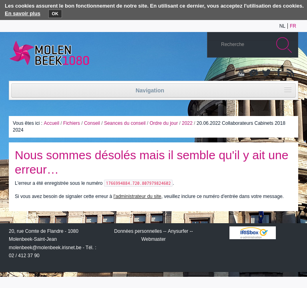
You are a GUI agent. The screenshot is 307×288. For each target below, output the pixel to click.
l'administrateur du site (137, 196)
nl (282, 26)
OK (55, 13)
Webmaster (153, 239)
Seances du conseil (125, 123)
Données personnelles (138, 231)
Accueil (51, 123)
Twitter (265, 73)
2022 (187, 123)
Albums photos (253, 73)
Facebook (277, 73)
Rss (289, 73)
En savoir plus (22, 13)
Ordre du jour (164, 123)
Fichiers (71, 123)
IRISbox (252, 232)
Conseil (92, 123)
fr (293, 26)
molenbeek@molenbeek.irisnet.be (45, 247)
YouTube (241, 73)
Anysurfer (178, 231)
